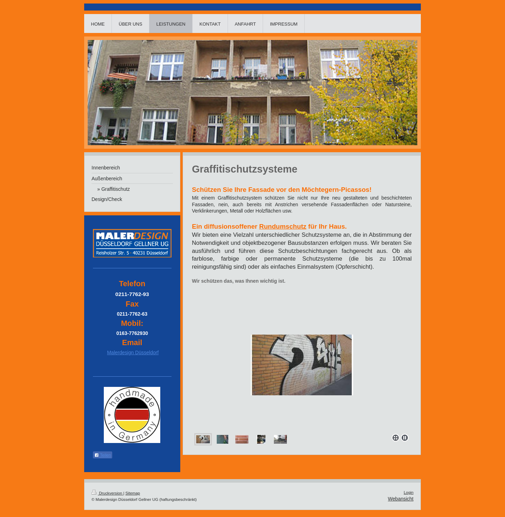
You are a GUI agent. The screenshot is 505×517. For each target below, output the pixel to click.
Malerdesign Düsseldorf (133, 352)
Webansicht (400, 499)
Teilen (102, 455)
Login (408, 492)
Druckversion (107, 493)
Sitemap (133, 493)
